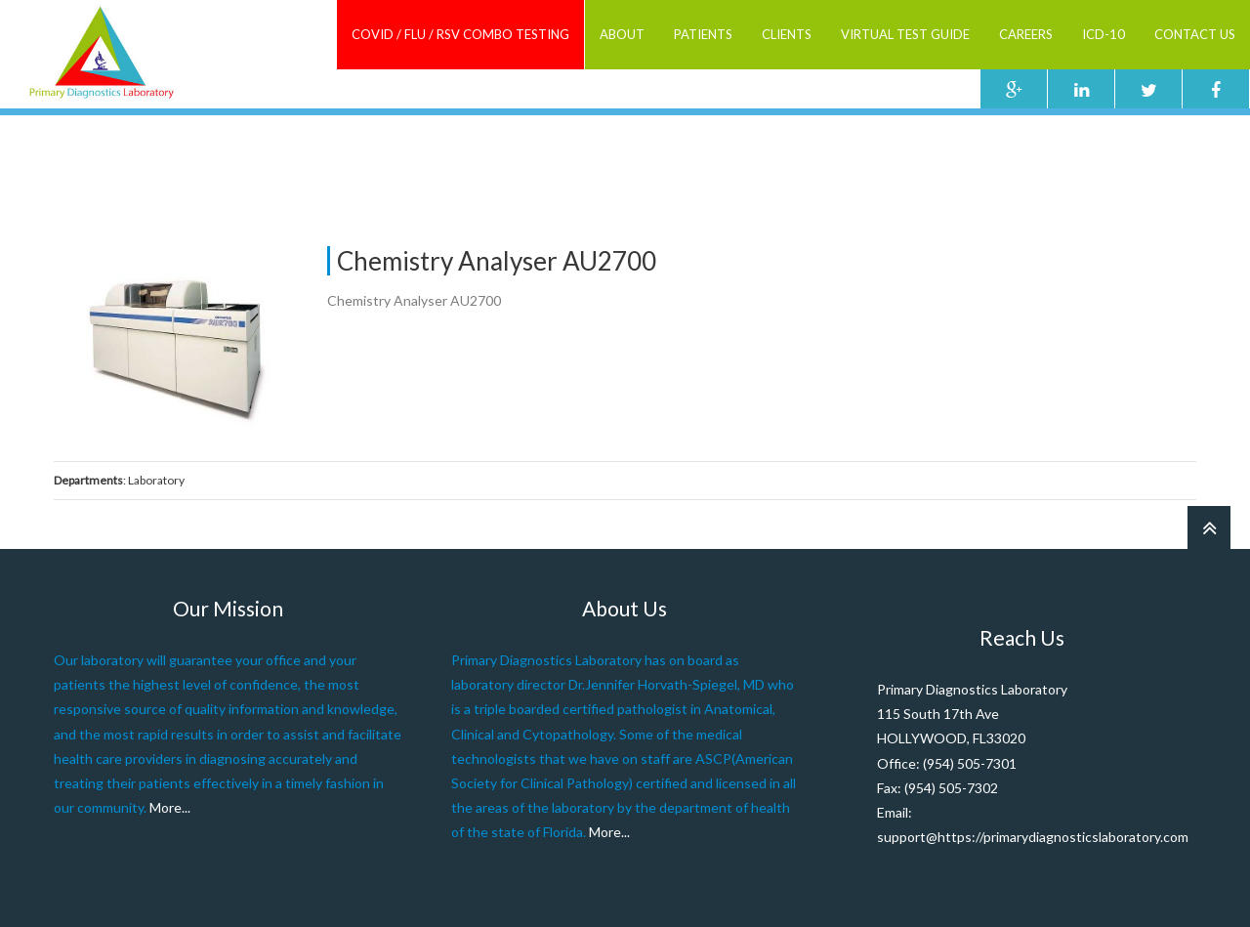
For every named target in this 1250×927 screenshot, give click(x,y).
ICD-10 (1103, 34)
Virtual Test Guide (905, 34)
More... (169, 807)
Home (750, 146)
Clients (787, 34)
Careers (1026, 34)
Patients (703, 34)
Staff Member (822, 146)
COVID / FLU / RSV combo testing (460, 34)
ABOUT (622, 34)
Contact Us (1194, 34)
